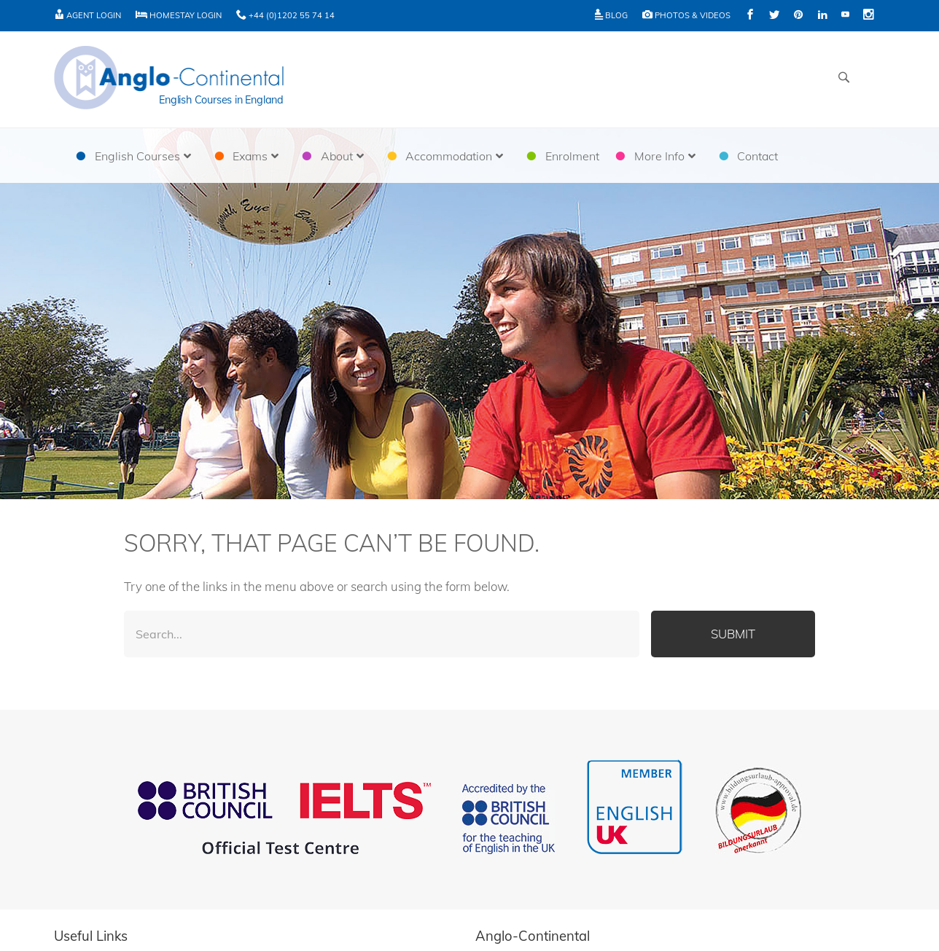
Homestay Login (179, 15)
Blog (611, 15)
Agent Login (87, 15)
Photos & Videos (686, 15)
